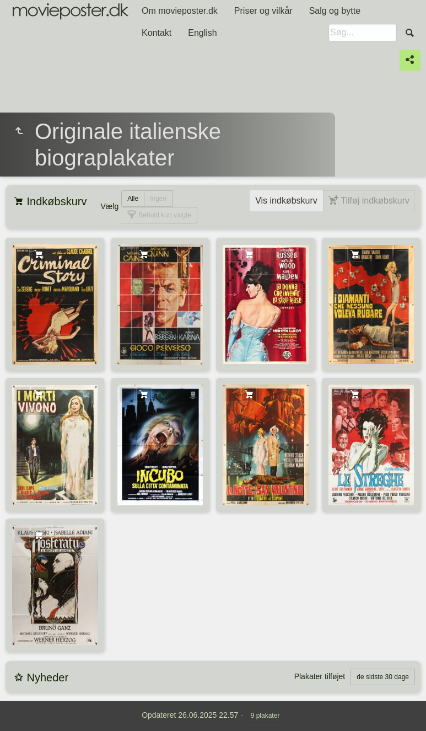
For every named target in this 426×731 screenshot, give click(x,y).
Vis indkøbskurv (286, 200)
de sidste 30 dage (383, 677)
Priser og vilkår (263, 10)
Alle (132, 198)
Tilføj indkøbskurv (373, 200)
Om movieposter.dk (180, 10)
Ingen (158, 198)
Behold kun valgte (164, 215)
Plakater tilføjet (320, 676)
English (202, 33)
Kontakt (156, 33)
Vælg (109, 206)
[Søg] (362, 32)
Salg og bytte (334, 10)
